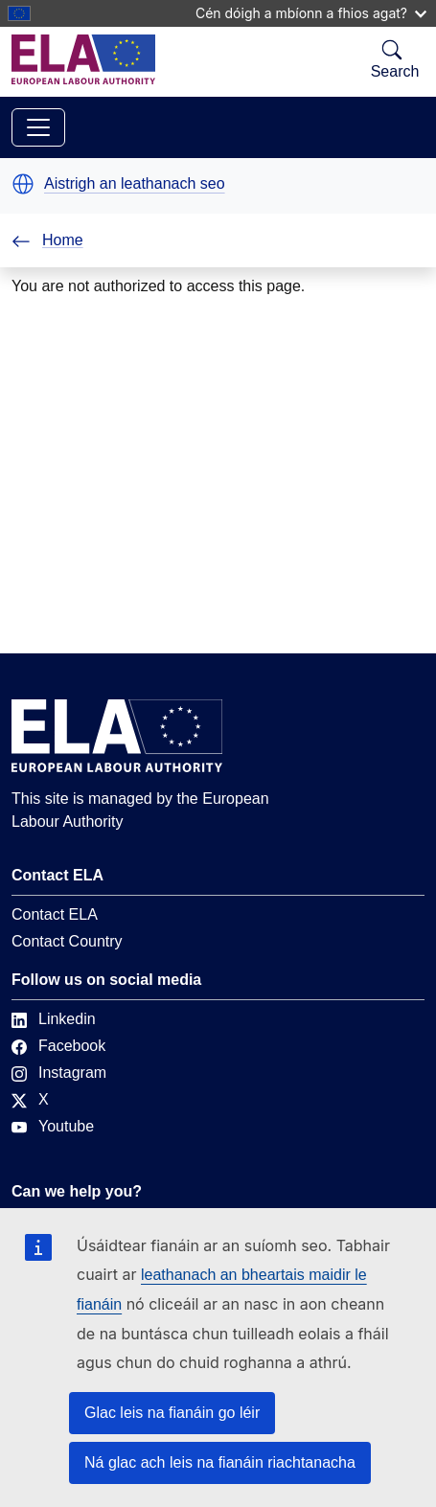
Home (47, 240)
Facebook (58, 1046)
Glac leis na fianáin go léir (172, 1412)
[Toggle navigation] (38, 127)
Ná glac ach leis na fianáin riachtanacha (220, 1462)
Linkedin (53, 1019)
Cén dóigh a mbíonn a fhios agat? (310, 13)
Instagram (58, 1072)
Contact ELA (54, 914)
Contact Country (67, 941)
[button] (22, 183)
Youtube (52, 1126)
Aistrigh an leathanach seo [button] (134, 184)
